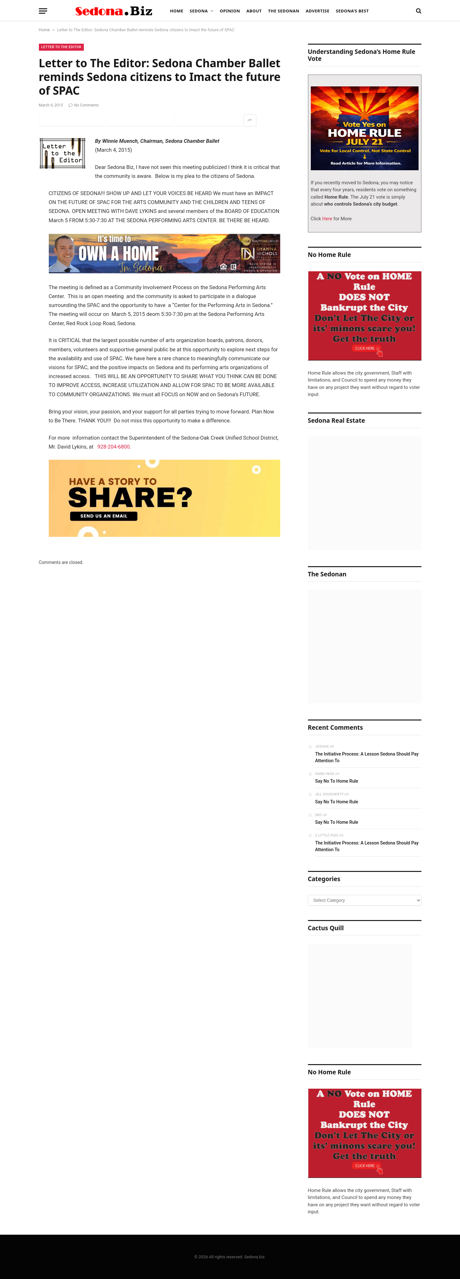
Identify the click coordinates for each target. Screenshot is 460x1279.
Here (326, 219)
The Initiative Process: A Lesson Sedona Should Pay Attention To (367, 757)
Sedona (199, 11)
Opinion (230, 11)
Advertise (317, 11)
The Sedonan (283, 11)
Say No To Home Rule (336, 781)
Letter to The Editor (61, 47)
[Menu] (43, 11)
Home (176, 11)
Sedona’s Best (352, 11)
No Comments (84, 105)
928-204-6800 (114, 447)
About (254, 11)
